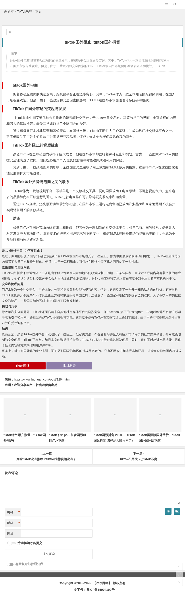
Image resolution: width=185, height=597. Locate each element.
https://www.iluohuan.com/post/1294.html (42, 379)
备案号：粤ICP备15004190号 (94, 589)
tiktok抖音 (69, 365)
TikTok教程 (24, 11)
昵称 (13, 512)
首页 (9, 11)
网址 (10, 533)
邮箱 (13, 523)
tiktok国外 (23, 365)
